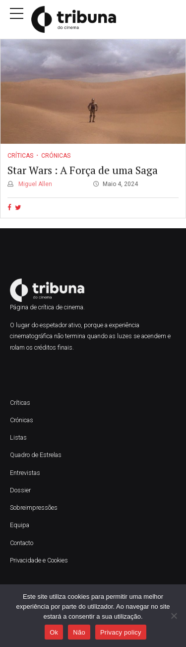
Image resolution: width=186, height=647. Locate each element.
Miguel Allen (34, 184)
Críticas (20, 155)
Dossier (20, 490)
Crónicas (55, 155)
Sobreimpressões (34, 507)
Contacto (21, 543)
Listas (18, 437)
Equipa (20, 525)
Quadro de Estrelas (36, 455)
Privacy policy (120, 632)
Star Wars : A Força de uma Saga (82, 170)
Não (79, 632)
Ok (54, 632)
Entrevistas (25, 472)
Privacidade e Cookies (39, 560)
